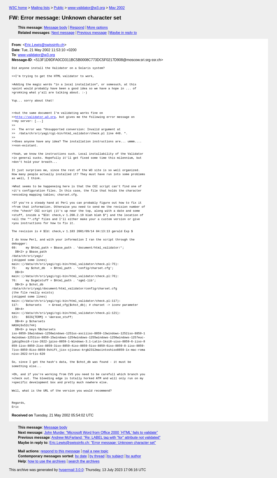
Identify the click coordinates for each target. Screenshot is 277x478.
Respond (77, 27)
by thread (97, 456)
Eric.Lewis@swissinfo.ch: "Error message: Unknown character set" (103, 443)
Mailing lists (40, 8)
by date (81, 456)
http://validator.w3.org (35, 117)
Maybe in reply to (123, 33)
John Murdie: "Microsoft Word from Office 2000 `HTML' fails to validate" (101, 432)
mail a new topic (95, 451)
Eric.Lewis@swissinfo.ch (44, 45)
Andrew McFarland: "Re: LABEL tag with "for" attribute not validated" (106, 437)
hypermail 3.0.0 (71, 470)
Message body (55, 27)
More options (97, 27)
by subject (115, 456)
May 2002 (117, 8)
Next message (63, 33)
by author (133, 456)
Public (59, 8)
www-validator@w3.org (86, 8)
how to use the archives (47, 461)
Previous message (92, 33)
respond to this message (60, 451)
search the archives (84, 461)
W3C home (18, 8)
